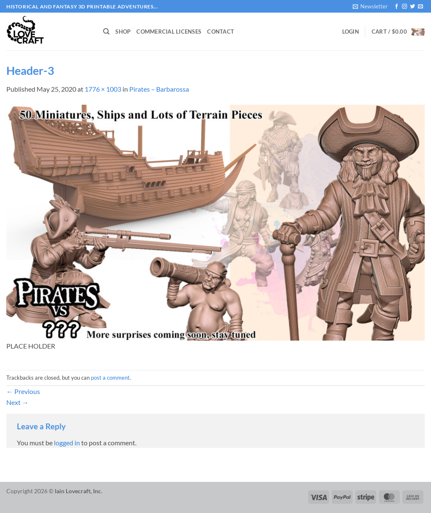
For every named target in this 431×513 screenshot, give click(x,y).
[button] (370, 6)
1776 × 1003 (103, 89)
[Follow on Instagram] (404, 7)
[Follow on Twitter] (412, 7)
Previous (23, 391)
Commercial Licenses (168, 31)
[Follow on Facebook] (396, 7)
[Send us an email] (420, 7)
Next (17, 402)
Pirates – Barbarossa (159, 89)
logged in (67, 443)
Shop (122, 31)
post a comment (110, 377)
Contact (220, 31)
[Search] (106, 32)
